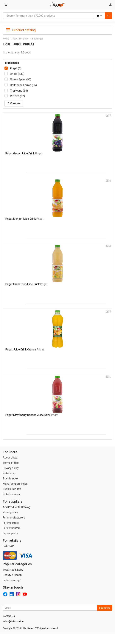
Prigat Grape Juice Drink (23, 153)
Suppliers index (12, 488)
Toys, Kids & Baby (13, 569)
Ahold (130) (17, 74)
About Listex (10, 457)
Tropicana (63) (19, 90)
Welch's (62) (17, 96)
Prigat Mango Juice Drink (24, 218)
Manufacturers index (15, 483)
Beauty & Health (12, 574)
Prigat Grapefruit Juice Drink (26, 284)
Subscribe (104, 607)
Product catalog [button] (21, 30)
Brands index (10, 478)
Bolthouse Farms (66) (23, 85)
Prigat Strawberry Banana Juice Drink (31, 415)
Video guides (10, 512)
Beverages (37, 38)
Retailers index (11, 494)
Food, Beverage (21, 38)
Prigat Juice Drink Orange (24, 349)
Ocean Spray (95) (20, 79)
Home (6, 38)
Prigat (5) (15, 68)
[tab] (57, 30)
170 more (14, 103)
